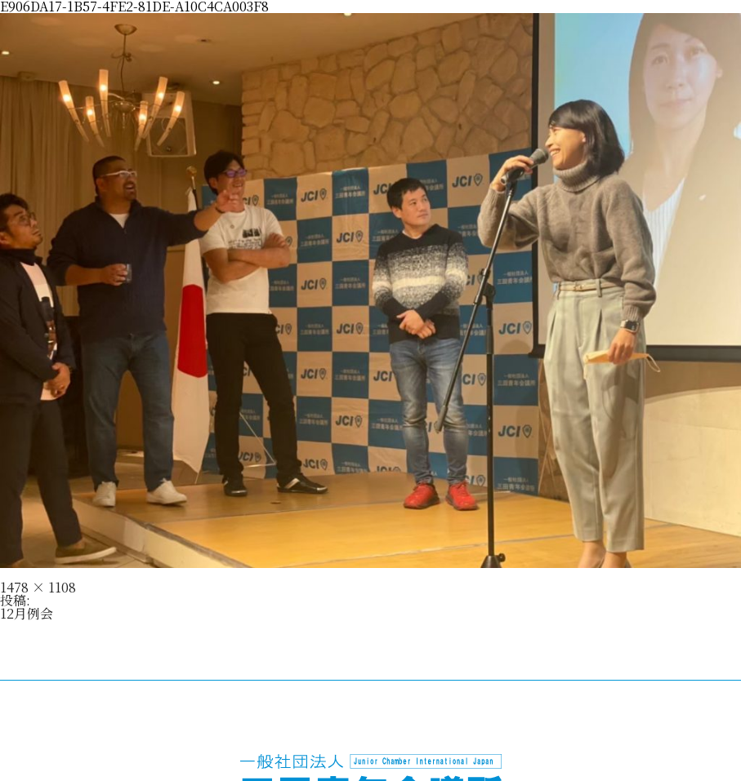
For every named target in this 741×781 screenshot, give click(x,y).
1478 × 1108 (38, 587)
